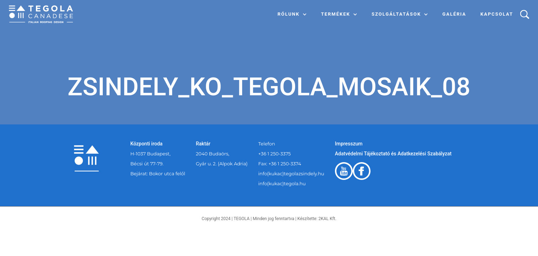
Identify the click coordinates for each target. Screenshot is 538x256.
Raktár (203, 143)
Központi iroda (146, 143)
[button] (292, 14)
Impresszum (349, 143)
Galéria (454, 14)
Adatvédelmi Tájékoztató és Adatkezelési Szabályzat (393, 153)
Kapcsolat (496, 14)
